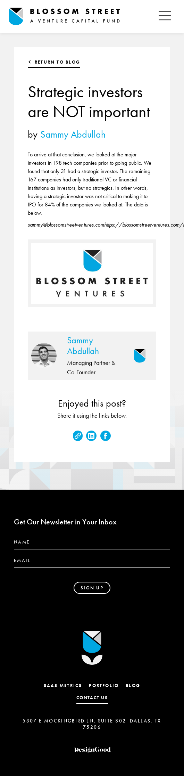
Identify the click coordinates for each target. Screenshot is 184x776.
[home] (81, 17)
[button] (164, 16)
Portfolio (104, 685)
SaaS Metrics (63, 685)
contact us (92, 698)
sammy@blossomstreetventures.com (66, 224)
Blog (133, 685)
